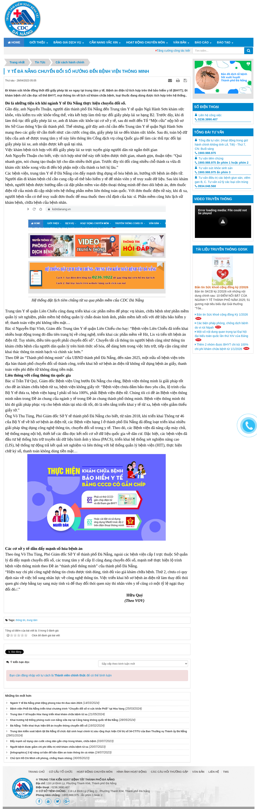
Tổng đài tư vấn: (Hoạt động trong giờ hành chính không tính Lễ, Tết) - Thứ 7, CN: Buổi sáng (221, 144)
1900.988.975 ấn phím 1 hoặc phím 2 (222, 162)
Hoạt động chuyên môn (145, 42)
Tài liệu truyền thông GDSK (222, 249)
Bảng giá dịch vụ (67, 42)
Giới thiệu (37, 42)
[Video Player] (223, 221)
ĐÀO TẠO (223, 42)
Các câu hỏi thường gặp (169, 771)
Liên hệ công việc (210, 115)
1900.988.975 (205, 153)
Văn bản (180, 42)
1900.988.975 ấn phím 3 (213, 172)
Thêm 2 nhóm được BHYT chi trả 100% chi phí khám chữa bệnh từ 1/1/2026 (222, 347)
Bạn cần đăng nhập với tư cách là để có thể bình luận (61, 675)
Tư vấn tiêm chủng (211, 158)
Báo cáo (202, 42)
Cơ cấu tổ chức (61, 771)
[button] (223, 221)
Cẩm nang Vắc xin (103, 42)
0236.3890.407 (206, 119)
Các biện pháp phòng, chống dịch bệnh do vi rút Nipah (221, 325)
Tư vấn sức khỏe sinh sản (216, 168)
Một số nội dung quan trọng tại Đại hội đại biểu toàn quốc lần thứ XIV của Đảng (221, 335)
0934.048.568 (205, 186)
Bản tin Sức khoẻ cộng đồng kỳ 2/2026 (221, 287)
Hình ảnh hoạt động (132, 771)
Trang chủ (36, 771)
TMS (226, 771)
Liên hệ (214, 771)
